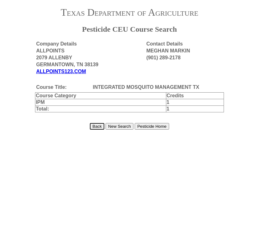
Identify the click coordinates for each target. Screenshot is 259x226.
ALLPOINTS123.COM (61, 71)
